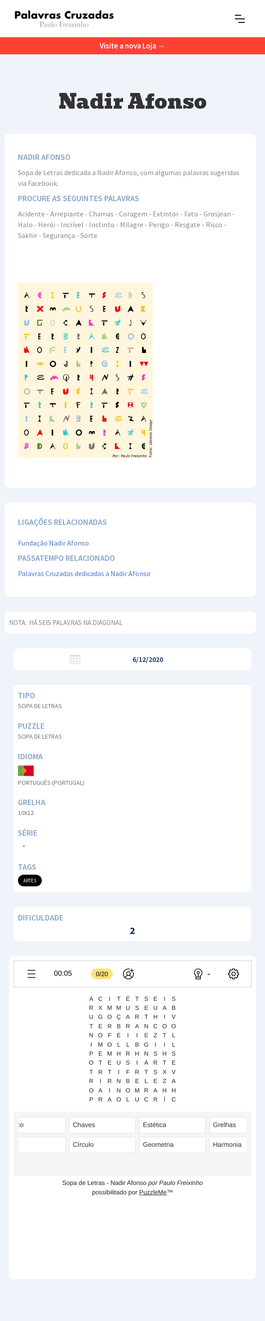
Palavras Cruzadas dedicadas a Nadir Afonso (84, 573)
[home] (64, 18)
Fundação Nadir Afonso (53, 542)
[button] (240, 18)
